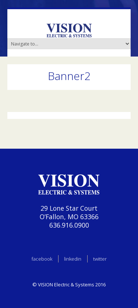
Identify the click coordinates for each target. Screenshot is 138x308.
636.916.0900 (69, 225)
